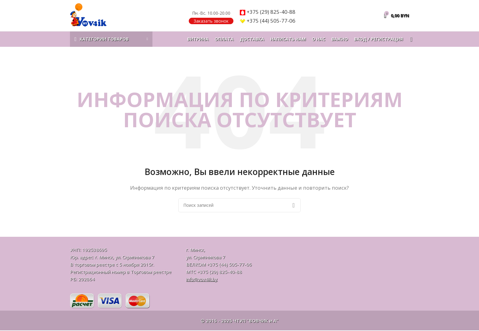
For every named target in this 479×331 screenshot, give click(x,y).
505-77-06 (267, 20)
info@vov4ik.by (202, 280)
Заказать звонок (211, 21)
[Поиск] (409, 40)
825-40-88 (267, 12)
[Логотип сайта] (88, 15)
